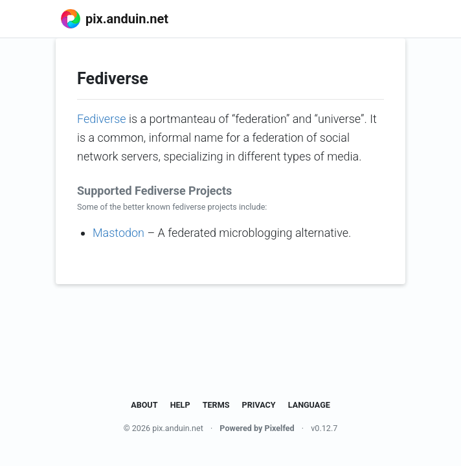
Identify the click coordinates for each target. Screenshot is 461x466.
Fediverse (101, 119)
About (144, 405)
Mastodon (118, 232)
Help (180, 405)
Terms (216, 405)
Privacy (259, 405)
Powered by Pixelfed (256, 428)
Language (309, 405)
